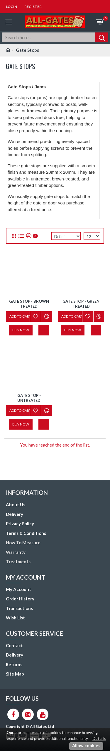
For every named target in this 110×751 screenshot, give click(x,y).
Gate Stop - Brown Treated (29, 304)
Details (99, 738)
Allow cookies (86, 745)
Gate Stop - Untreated (29, 398)
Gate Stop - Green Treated (80, 304)
